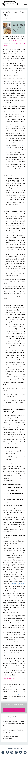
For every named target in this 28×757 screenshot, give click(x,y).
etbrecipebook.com (9, 681)
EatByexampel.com (9, 678)
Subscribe (14, 710)
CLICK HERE (17, 41)
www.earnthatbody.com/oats (12, 694)
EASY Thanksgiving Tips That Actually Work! (13, 731)
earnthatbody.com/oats (17, 584)
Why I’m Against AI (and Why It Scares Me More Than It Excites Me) (13, 723)
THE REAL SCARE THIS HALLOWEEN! (10, 738)
